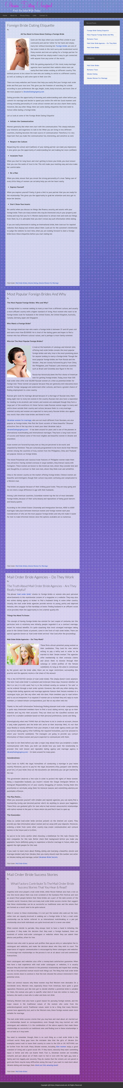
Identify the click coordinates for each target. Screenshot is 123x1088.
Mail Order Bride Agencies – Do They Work (40, 577)
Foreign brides (61, 46)
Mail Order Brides (21, 283)
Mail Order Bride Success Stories (32, 874)
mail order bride (24, 594)
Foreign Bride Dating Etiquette (30, 25)
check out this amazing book (46, 1065)
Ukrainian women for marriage (19, 420)
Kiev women (61, 1046)
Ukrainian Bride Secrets (48, 857)
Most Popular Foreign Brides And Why (36, 294)
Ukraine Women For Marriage (48, 283)
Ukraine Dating (33, 283)
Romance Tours (92, 39)
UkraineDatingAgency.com (33, 91)
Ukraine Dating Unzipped (33, 6)
